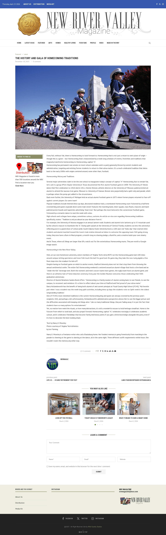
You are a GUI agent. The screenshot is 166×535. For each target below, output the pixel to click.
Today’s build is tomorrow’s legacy (99, 418)
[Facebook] (156, 4)
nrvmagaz (64, 359)
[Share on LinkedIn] (107, 351)
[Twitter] (160, 4)
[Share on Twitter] (103, 351)
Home (19, 43)
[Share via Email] (115, 351)
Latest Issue (29, 43)
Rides (101, 43)
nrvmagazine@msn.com (128, 491)
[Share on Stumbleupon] (112, 351)
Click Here (19, 185)
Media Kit (50, 4)
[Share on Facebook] (100, 351)
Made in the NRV (113, 43)
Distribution (38, 4)
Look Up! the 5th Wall (63, 418)
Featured (41, 43)
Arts (50, 43)
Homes (58, 43)
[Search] (150, 43)
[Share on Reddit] (110, 351)
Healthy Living (70, 43)
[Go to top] (83, 532)
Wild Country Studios (95, 527)
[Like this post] (98, 351)
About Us (27, 4)
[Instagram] (163, 4)
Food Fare (83, 43)
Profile (93, 43)
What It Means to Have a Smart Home (133, 418)
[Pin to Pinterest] (105, 351)
